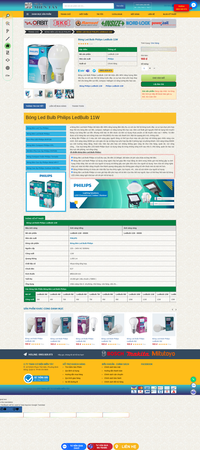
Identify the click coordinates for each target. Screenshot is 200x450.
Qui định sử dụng (72, 371)
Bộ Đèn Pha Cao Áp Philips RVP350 (42, 151)
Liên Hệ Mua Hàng (57, 106)
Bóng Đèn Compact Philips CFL (40, 145)
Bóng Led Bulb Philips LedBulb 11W (94, 32)
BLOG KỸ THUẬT (169, 14)
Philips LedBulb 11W (114, 86)
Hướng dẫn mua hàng (74, 374)
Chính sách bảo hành (112, 378)
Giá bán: (144, 55)
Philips (111, 59)
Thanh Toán (78, 106)
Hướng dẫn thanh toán (113, 371)
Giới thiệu (83, 14)
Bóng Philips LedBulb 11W (91, 86)
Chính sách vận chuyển (113, 374)
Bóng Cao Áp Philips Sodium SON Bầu (43, 168)
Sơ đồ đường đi (71, 382)
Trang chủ (66, 14)
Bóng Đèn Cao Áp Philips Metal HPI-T (43, 162)
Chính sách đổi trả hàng (113, 382)
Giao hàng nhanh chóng (159, 49)
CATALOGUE (117, 14)
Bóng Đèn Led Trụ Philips (38, 128)
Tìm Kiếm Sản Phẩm (73, 367)
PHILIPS (73, 238)
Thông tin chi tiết (34, 106)
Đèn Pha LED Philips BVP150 (39, 140)
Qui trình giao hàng (72, 378)
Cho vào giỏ (159, 78)
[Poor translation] (16, 409)
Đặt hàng (135, 14)
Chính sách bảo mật (112, 367)
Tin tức (100, 14)
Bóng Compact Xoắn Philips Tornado (42, 157)
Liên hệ (151, 14)
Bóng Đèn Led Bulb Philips (58, 32)
